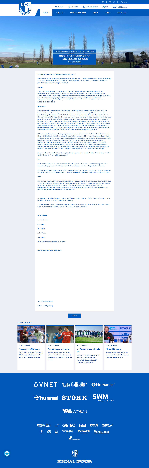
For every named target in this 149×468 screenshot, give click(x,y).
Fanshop (60, 7)
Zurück (74, 315)
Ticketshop (74, 7)
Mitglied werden (92, 7)
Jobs (106, 7)
